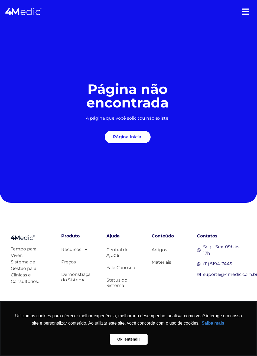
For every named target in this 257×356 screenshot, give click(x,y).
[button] (245, 11)
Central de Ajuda (117, 252)
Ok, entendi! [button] (128, 339)
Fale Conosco (120, 267)
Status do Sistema (116, 282)
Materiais (161, 262)
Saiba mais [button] (212, 323)
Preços (68, 261)
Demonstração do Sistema (75, 277)
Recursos (74, 249)
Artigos (159, 249)
